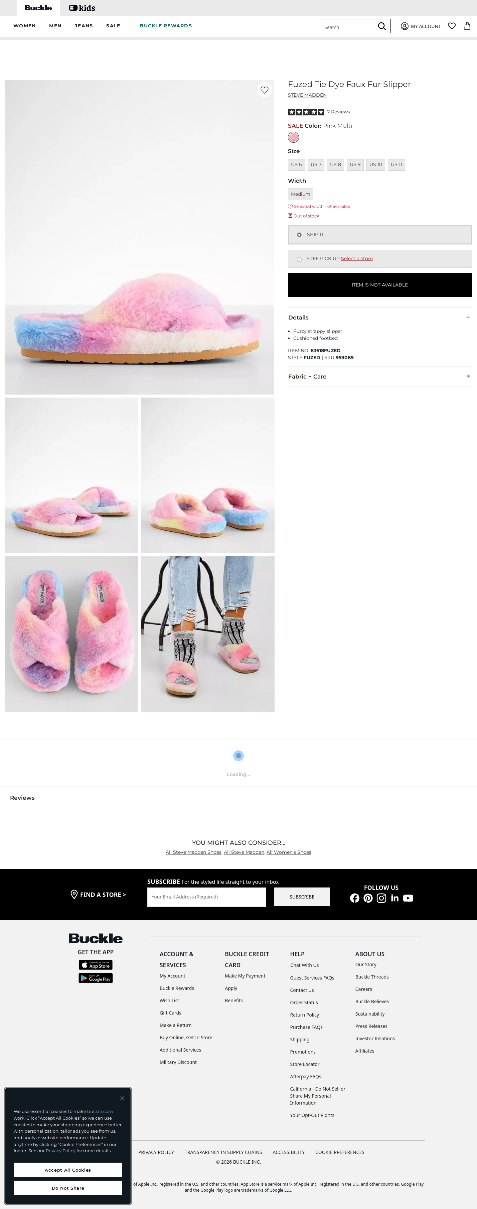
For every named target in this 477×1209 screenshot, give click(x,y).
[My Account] (420, 26)
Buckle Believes (372, 1001)
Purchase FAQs (306, 1027)
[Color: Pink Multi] (293, 137)
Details (380, 317)
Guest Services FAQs (312, 978)
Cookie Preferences (339, 1152)
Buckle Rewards (177, 988)
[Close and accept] (122, 1098)
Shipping (300, 1039)
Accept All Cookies (68, 1170)
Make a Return (176, 1025)
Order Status (304, 1002)
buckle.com (100, 1111)
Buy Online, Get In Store (186, 1037)
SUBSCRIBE (302, 896)
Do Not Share (68, 1188)
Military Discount (178, 1062)
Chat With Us (305, 965)
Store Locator (305, 1064)
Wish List (169, 1000)
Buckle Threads (372, 977)
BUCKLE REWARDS (166, 26)
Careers (363, 989)
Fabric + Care (380, 376)
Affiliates (364, 1051)
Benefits (234, 1000)
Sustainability (370, 1014)
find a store (103, 894)
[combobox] (348, 26)
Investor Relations (375, 1038)
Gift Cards (170, 1013)
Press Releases (371, 1026)
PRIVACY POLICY (156, 1152)
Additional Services (180, 1050)
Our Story (365, 964)
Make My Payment (245, 976)
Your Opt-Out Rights (312, 1115)
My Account (172, 976)
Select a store (357, 258)
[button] (24, 26)
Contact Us (302, 990)
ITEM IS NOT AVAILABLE (380, 285)
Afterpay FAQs (305, 1076)
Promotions (303, 1052)
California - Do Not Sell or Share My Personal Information (318, 1096)
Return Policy (304, 1015)
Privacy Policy (60, 1150)
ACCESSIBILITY (289, 1152)
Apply (231, 988)
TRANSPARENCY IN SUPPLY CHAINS (223, 1152)
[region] (68, 1146)
